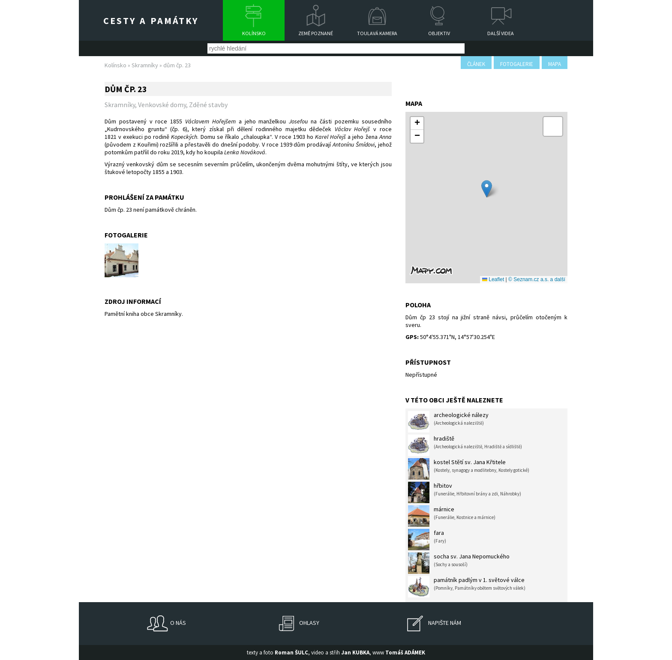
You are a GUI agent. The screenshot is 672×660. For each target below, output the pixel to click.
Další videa (500, 33)
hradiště (465, 445)
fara (427, 539)
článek (476, 64)
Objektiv (439, 33)
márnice (451, 516)
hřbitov (464, 492)
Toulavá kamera (377, 33)
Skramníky (145, 65)
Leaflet (493, 279)
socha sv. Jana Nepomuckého (459, 563)
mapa (554, 64)
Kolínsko (254, 33)
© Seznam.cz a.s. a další (536, 279)
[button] (486, 189)
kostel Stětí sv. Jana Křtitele (468, 469)
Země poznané (315, 33)
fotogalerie (516, 64)
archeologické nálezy (448, 421)
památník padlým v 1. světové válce (466, 586)
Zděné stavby (208, 104)
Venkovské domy (162, 104)
